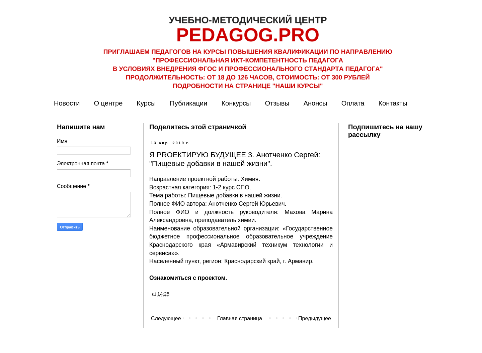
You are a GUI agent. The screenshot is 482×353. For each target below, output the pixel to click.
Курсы (146, 103)
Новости (67, 103)
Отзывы (277, 103)
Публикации (188, 103)
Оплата (353, 103)
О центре (108, 103)
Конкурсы (236, 103)
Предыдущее (314, 318)
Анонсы (315, 103)
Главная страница (239, 318)
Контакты (392, 103)
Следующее (166, 318)
